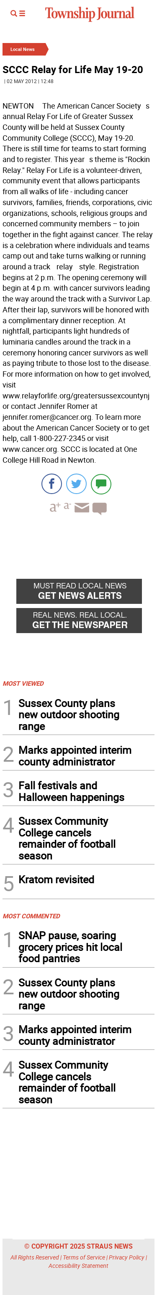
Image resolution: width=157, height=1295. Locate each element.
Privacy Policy (126, 1257)
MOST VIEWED (23, 683)
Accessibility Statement (78, 1266)
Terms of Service (84, 1257)
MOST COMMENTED (31, 916)
